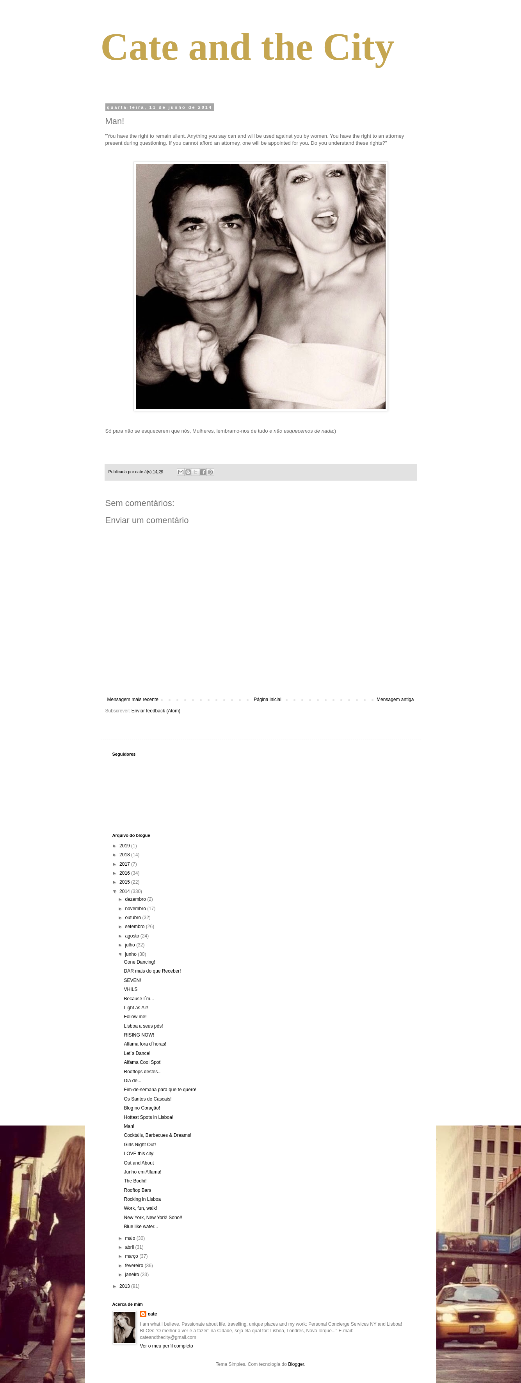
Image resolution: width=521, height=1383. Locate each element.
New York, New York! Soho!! (153, 1217)
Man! (129, 1126)
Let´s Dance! (137, 1053)
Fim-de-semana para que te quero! (160, 1089)
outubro (133, 917)
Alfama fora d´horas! (145, 1044)
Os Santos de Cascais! (147, 1099)
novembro (136, 908)
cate (152, 1314)
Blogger (296, 1364)
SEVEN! (132, 980)
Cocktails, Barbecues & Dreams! (157, 1135)
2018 (125, 854)
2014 (125, 891)
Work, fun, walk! (140, 1208)
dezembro (136, 899)
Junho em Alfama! (142, 1172)
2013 (125, 1286)
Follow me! (135, 1016)
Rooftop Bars (137, 1190)
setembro (135, 926)
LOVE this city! (139, 1153)
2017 (125, 864)
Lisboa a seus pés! (143, 1026)
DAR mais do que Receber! (152, 971)
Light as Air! (136, 1007)
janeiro (132, 1274)
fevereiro (134, 1265)
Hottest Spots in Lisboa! (148, 1117)
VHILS (130, 989)
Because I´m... (139, 998)
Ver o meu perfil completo (166, 1346)
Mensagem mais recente (132, 699)
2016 (125, 873)
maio (130, 1238)
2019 (125, 846)
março (132, 1256)
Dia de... (132, 1080)
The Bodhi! (135, 1181)
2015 (125, 882)
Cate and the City (248, 46)
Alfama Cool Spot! (143, 1062)
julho (130, 945)
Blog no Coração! (142, 1108)
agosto (132, 936)
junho (131, 954)
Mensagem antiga (395, 699)
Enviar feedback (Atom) (156, 711)
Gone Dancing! (139, 962)
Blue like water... (141, 1226)
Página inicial (267, 699)
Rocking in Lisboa (142, 1199)
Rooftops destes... (143, 1071)
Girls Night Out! (140, 1144)
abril (130, 1247)
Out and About (139, 1163)
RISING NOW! (139, 1035)
